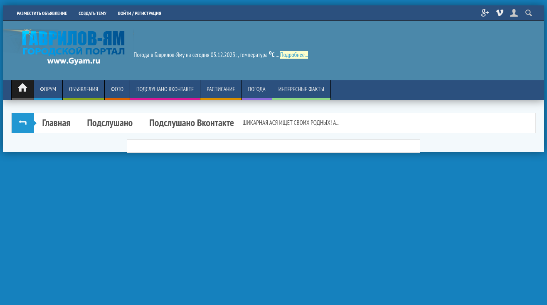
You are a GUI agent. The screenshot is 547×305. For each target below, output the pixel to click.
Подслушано (110, 122)
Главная (56, 122)
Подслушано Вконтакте (191, 122)
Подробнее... (294, 55)
